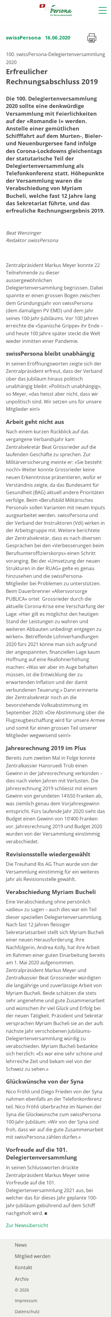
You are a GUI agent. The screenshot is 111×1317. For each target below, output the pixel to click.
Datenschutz (27, 1312)
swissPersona (23, 37)
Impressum (26, 1301)
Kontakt (23, 1267)
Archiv (22, 1279)
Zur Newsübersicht (27, 1225)
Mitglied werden (33, 1256)
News (21, 1245)
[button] (103, 10)
